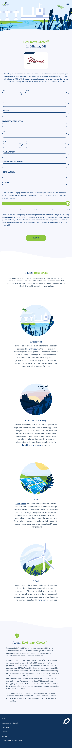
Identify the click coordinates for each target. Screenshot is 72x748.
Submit (36, 238)
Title (4, 90)
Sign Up (4, 736)
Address (35, 111)
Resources (5, 732)
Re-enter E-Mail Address (12, 161)
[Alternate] (34, 186)
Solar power (21, 503)
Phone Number (35, 172)
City (35, 131)
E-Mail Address (35, 152)
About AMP (5, 727)
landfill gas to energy (31, 445)
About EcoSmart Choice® (10, 723)
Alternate (6, 182)
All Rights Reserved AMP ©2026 (12, 740)
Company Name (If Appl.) (12, 121)
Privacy (4, 743)
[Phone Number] (34, 176)
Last (35, 100)
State (12, 142)
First (47, 90)
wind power (43, 600)
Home (4, 719)
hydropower (34, 349)
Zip (47, 142)
